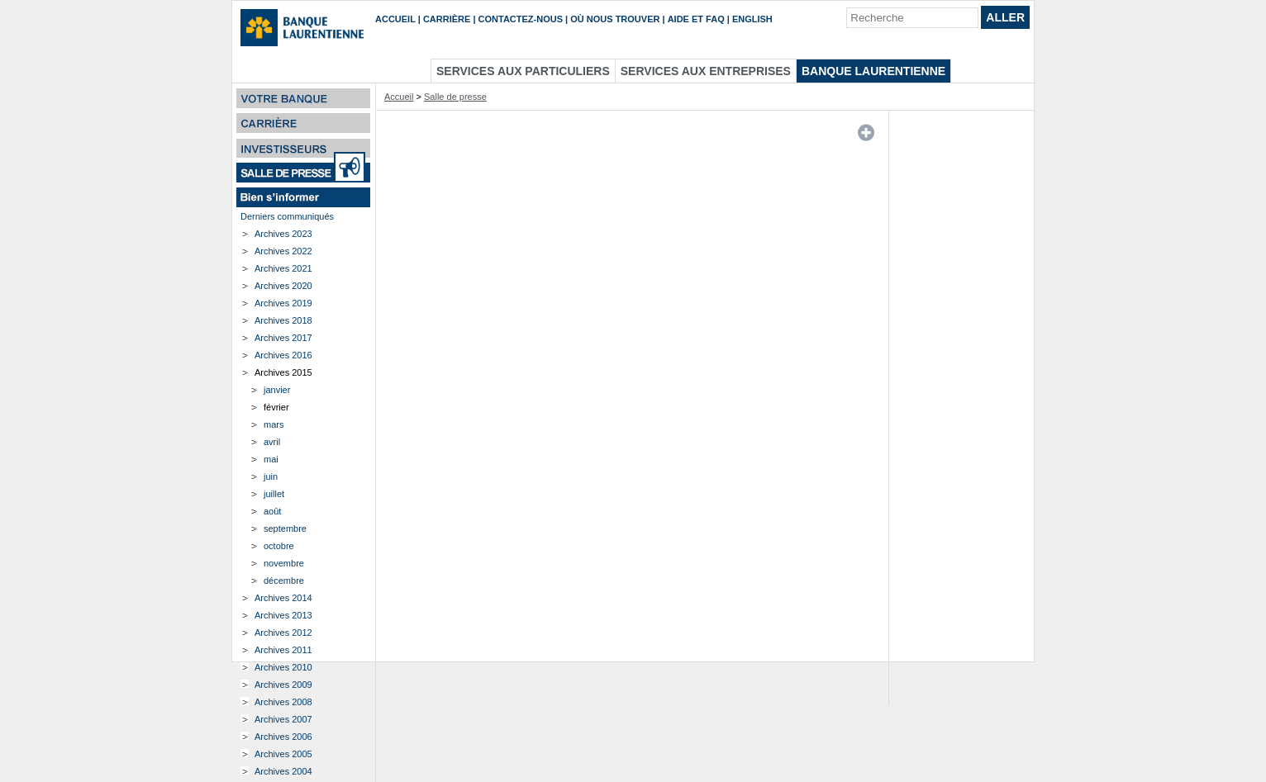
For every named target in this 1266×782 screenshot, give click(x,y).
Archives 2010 (283, 667)
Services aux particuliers (523, 71)
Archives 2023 (283, 234)
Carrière (446, 19)
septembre (285, 528)
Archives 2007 (283, 719)
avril (272, 442)
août (272, 511)
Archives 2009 (283, 685)
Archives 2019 (283, 303)
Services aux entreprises (706, 71)
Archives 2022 (283, 251)
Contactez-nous (520, 19)
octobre (279, 546)
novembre (284, 563)
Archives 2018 (283, 320)
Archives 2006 (283, 737)
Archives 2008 (283, 702)
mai (271, 459)
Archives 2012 (283, 632)
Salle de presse (455, 97)
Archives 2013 (283, 615)
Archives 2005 (283, 754)
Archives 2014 (283, 598)
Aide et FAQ (696, 19)
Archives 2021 (283, 268)
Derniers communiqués (287, 216)
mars (273, 424)
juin (271, 476)
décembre (284, 580)
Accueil (395, 19)
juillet (274, 494)
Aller (1005, 17)
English (752, 19)
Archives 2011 (283, 650)
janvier (277, 390)
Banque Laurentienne (873, 71)
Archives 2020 (283, 286)
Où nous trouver (614, 19)
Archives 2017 (283, 338)
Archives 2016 (283, 355)
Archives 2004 (283, 771)
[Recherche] (912, 17)
